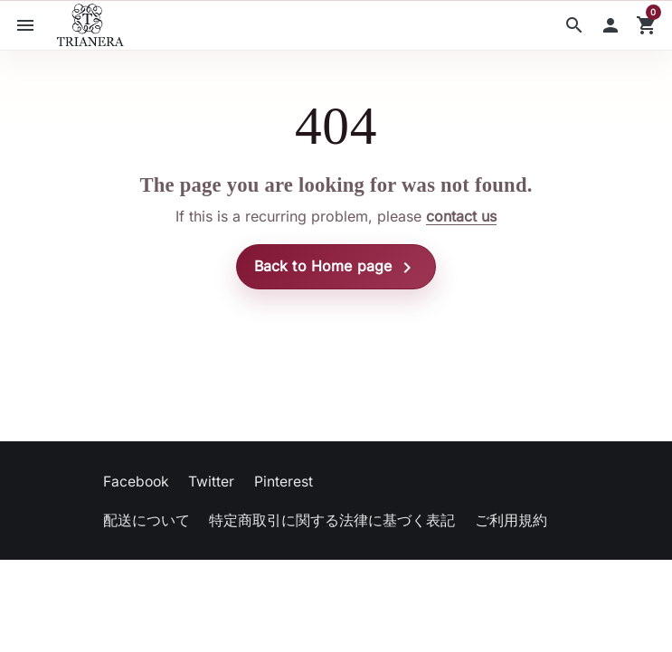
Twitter (211, 481)
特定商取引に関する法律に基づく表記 (332, 520)
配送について (146, 520)
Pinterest (283, 481)
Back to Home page (336, 268)
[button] (574, 25)
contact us (461, 216)
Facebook (136, 481)
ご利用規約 (511, 520)
